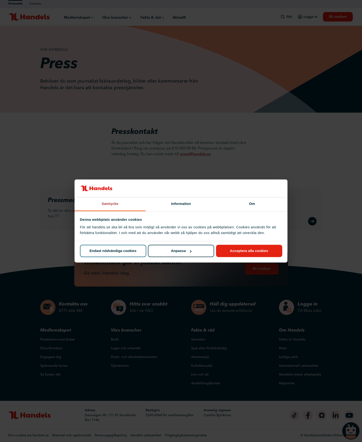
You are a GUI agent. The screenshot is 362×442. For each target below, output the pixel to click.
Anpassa (181, 251)
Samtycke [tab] (110, 204)
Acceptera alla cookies (249, 251)
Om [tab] (252, 204)
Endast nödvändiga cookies (112, 251)
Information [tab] (181, 204)
